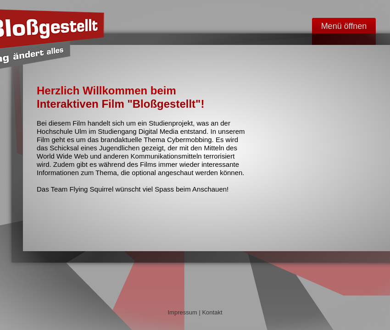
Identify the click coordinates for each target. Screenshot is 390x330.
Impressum (182, 312)
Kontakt (212, 312)
